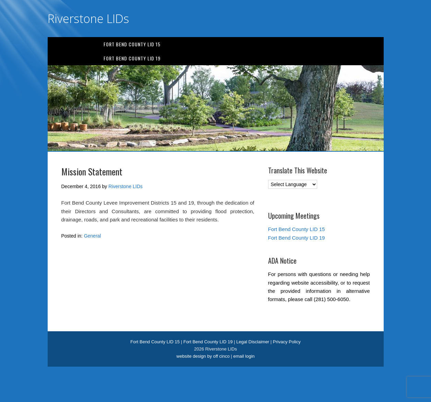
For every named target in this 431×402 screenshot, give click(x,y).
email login (243, 356)
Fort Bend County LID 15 (132, 44)
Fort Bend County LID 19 (132, 58)
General (92, 236)
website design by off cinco (203, 356)
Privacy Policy (287, 341)
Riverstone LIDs (88, 18)
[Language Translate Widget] (292, 184)
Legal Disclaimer (252, 341)
